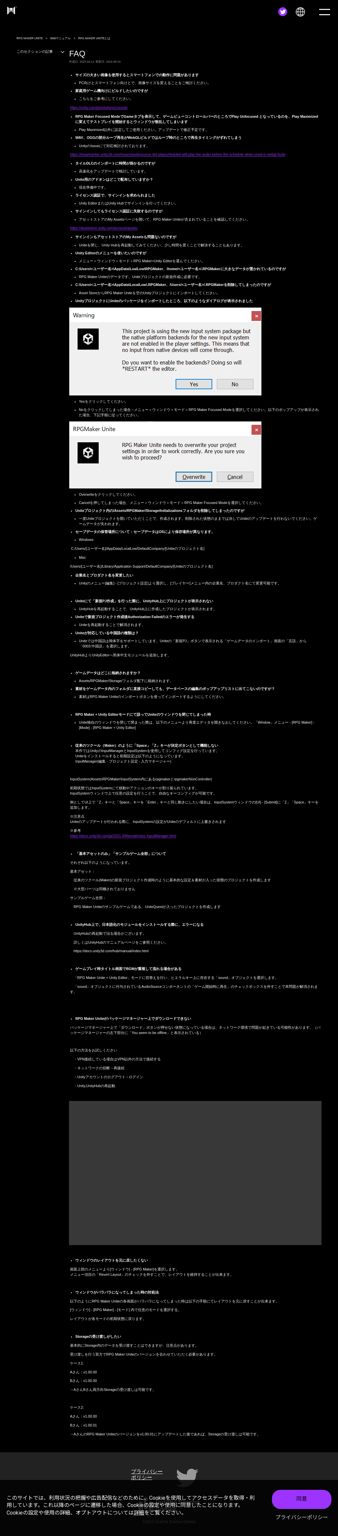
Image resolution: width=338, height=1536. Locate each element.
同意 (301, 1499)
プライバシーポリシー (301, 1517)
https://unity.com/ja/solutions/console (98, 108)
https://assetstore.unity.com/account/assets (104, 228)
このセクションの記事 (41, 51)
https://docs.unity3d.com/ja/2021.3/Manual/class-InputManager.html (123, 836)
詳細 (139, 1513)
